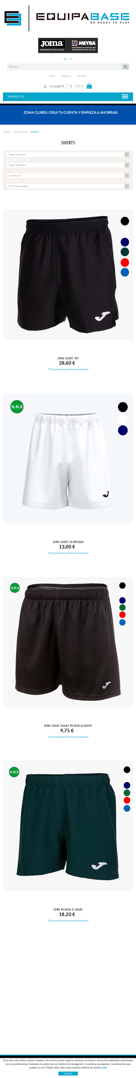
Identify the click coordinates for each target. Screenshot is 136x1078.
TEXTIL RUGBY (20, 132)
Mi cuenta (54, 86)
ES (65, 59)
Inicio (52, 76)
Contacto (82, 76)
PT (70, 59)
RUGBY (6, 132)
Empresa (66, 76)
